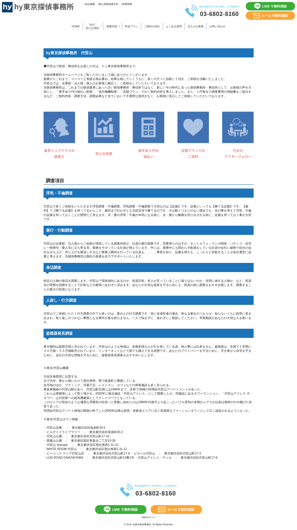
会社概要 (89, 4)
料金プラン (131, 26)
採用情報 (126, 4)
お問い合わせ (217, 26)
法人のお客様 (196, 26)
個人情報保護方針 (108, 4)
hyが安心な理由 (92, 26)
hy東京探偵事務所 (142, 524)
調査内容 (112, 26)
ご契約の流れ (152, 26)
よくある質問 (174, 26)
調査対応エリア (149, 517)
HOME (76, 26)
